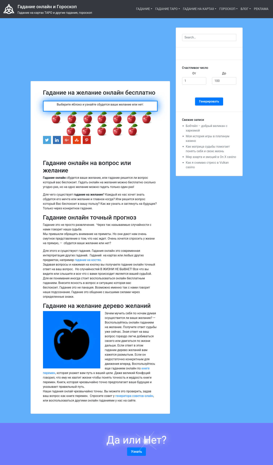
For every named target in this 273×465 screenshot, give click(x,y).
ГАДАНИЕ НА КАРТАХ (198, 9)
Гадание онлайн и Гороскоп (47, 6)
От (194, 73)
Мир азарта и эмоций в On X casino (211, 157)
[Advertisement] (100, 45)
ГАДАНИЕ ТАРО (166, 9)
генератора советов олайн (134, 396)
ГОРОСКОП (227, 9)
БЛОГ (245, 9)
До (224, 73)
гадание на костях (88, 260)
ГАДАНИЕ (143, 9)
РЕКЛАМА (261, 9)
